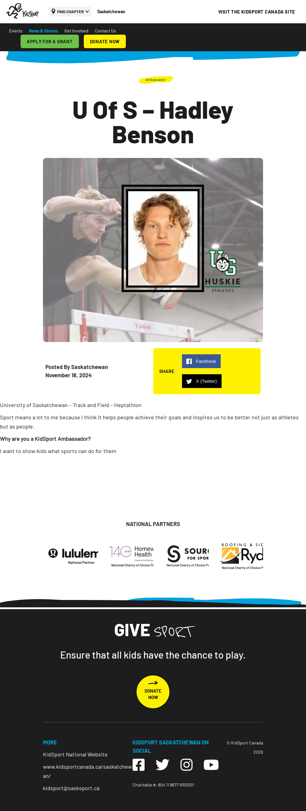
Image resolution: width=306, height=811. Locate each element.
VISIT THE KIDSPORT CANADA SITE (257, 11)
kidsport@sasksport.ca (71, 788)
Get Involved (76, 30)
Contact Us (105, 30)
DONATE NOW (105, 41)
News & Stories (43, 30)
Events (15, 30)
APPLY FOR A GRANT (50, 41)
